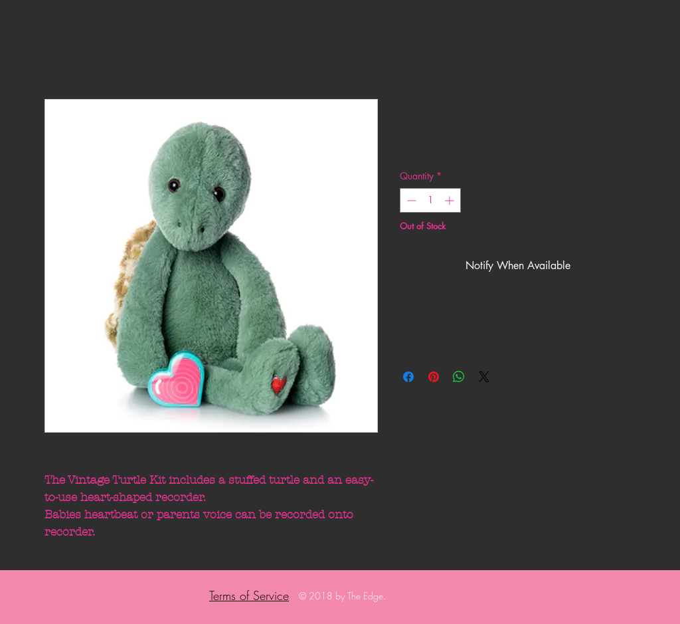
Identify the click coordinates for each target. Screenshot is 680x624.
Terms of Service (249, 595)
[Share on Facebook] (408, 377)
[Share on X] (484, 377)
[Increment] (450, 200)
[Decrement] (410, 200)
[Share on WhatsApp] (459, 377)
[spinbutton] (430, 200)
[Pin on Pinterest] (434, 377)
